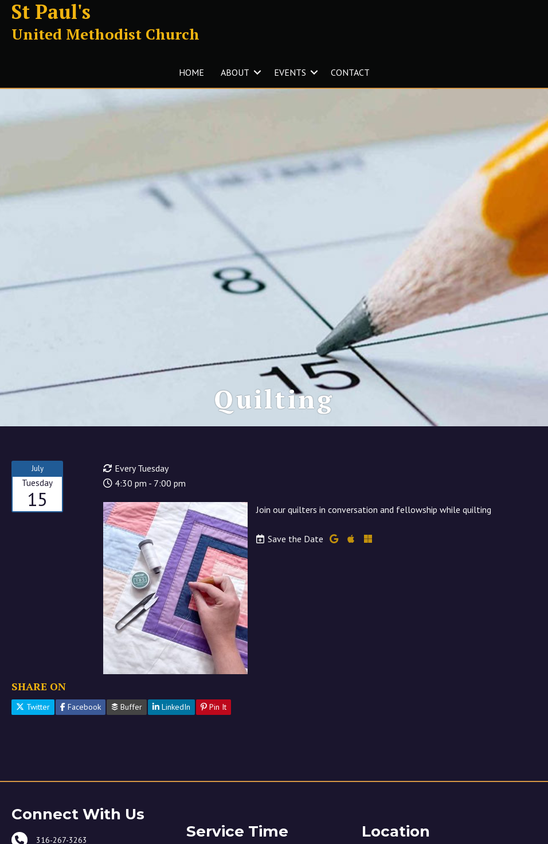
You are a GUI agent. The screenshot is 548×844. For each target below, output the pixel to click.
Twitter (33, 707)
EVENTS (290, 72)
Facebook (80, 707)
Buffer (126, 707)
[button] (257, 72)
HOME (191, 72)
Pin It (213, 707)
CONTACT (350, 72)
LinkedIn (171, 707)
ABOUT (235, 72)
